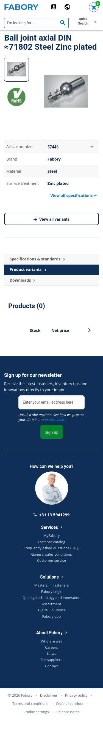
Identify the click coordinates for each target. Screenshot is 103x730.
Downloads (22, 280)
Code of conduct (69, 703)
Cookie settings (36, 711)
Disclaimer (49, 695)
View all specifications (74, 195)
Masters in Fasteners (51, 585)
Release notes (67, 711)
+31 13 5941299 (52, 514)
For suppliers (51, 659)
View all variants (52, 219)
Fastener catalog (51, 541)
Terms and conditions (30, 703)
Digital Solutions (51, 610)
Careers (51, 647)
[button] (89, 331)
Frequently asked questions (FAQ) (51, 547)
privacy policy (55, 419)
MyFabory (51, 535)
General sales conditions (51, 554)
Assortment (51, 603)
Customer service (51, 560)
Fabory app (51, 616)
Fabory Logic (51, 591)
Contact (51, 666)
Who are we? (51, 641)
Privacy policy (76, 695)
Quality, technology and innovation (51, 597)
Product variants (28, 270)
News (51, 653)
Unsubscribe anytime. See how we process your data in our (51, 417)
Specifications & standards (37, 259)
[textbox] (36, 23)
